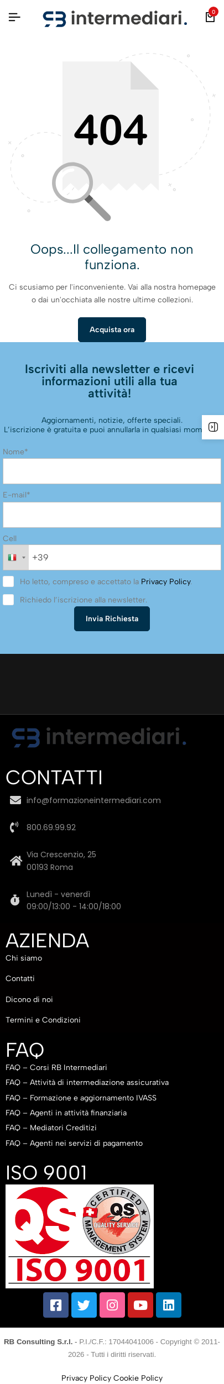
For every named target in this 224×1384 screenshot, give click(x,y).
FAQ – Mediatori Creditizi (51, 1128)
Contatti (20, 978)
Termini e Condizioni (43, 1020)
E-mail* (16, 495)
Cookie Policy (138, 1378)
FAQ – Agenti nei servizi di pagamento (74, 1143)
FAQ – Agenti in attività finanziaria (66, 1113)
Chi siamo (24, 958)
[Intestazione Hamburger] (14, 17)
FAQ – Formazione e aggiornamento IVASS (81, 1098)
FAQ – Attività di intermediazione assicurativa (87, 1082)
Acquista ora (112, 329)
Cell (10, 538)
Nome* (15, 452)
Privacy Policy (165, 581)
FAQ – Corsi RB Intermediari (56, 1067)
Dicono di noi (29, 999)
